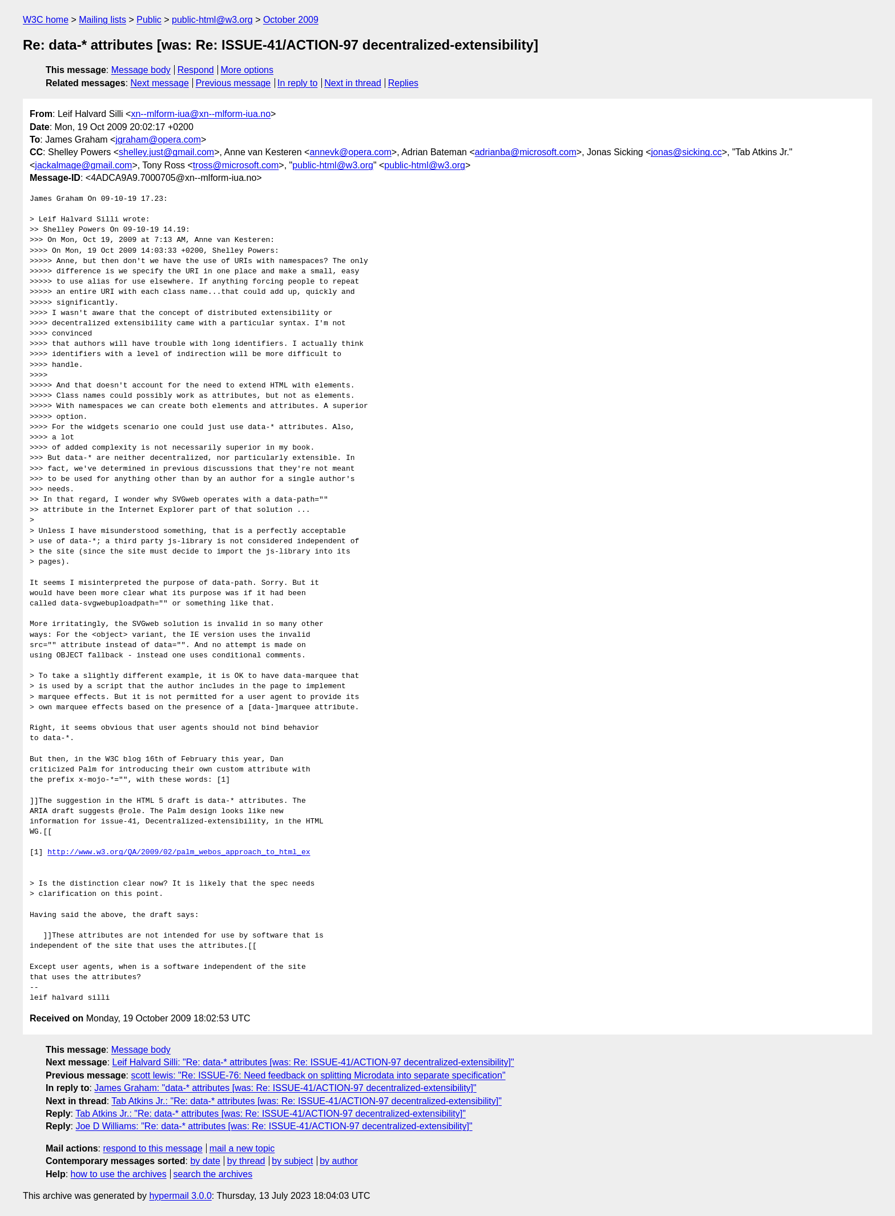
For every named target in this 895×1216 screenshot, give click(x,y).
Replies (403, 83)
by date (205, 1161)
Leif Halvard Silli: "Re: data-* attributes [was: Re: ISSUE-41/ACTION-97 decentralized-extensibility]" (313, 1062)
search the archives (213, 1174)
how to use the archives (119, 1174)
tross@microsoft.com (236, 165)
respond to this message (152, 1148)
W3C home (45, 20)
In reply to (297, 83)
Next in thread (352, 83)
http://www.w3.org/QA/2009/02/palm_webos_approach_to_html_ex (178, 852)
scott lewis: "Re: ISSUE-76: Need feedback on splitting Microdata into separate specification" (318, 1075)
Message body (141, 70)
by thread (246, 1161)
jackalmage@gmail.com (83, 165)
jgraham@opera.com (158, 139)
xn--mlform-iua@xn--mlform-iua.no (201, 114)
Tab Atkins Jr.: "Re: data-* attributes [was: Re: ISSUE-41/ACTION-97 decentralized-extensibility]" (306, 1101)
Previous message (233, 83)
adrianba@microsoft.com (525, 152)
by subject (292, 1161)
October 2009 (291, 20)
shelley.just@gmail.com (166, 152)
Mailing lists (102, 20)
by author (339, 1161)
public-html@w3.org (212, 20)
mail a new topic (242, 1148)
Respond (196, 70)
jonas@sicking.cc (686, 152)
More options (247, 70)
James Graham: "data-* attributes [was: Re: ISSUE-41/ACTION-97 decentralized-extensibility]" (285, 1088)
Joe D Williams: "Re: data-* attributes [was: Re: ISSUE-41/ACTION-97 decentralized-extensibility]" (273, 1126)
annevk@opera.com (350, 152)
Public (149, 20)
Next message (160, 83)
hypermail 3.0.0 (180, 1196)
